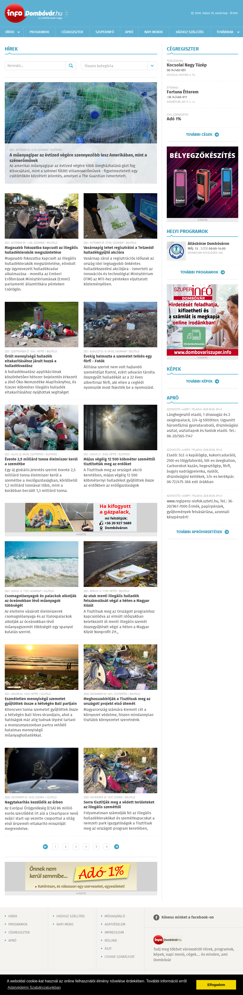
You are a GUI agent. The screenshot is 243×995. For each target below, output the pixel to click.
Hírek (9, 32)
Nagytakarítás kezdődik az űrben (34, 802)
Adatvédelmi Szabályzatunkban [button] (34, 987)
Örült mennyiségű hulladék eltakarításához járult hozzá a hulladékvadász (30, 361)
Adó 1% (174, 119)
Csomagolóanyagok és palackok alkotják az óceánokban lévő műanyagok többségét (40, 601)
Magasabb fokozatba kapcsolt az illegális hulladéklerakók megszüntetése (41, 250)
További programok (199, 272)
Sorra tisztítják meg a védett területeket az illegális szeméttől (119, 804)
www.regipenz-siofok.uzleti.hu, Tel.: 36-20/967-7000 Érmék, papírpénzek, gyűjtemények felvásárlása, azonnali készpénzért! (200, 509)
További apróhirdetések (199, 532)
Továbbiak (225, 32)
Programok (39, 32)
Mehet (70, 65)
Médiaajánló (115, 916)
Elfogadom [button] (216, 985)
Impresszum (114, 932)
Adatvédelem (115, 924)
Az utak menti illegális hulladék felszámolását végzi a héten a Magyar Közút (116, 601)
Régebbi (117, 847)
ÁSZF (108, 948)
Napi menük (153, 32)
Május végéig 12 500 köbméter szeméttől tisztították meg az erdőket (119, 461)
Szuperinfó (105, 32)
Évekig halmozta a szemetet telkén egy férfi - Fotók (118, 359)
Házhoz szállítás (190, 32)
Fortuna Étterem (182, 92)
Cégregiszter (72, 32)
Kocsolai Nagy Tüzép (187, 65)
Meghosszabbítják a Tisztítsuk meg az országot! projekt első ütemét (117, 701)
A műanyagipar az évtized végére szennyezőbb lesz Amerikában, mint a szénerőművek (78, 158)
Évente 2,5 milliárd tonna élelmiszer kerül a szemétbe (41, 461)
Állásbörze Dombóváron (208, 244)
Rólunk (111, 940)
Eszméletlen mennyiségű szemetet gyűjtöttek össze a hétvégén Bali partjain (41, 701)
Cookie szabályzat (120, 957)
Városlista (66, 13)
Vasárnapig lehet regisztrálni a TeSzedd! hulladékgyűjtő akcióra (119, 250)
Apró (129, 32)
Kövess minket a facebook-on (188, 917)
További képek (199, 381)
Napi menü (64, 924)
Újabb (45, 847)
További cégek (199, 134)
